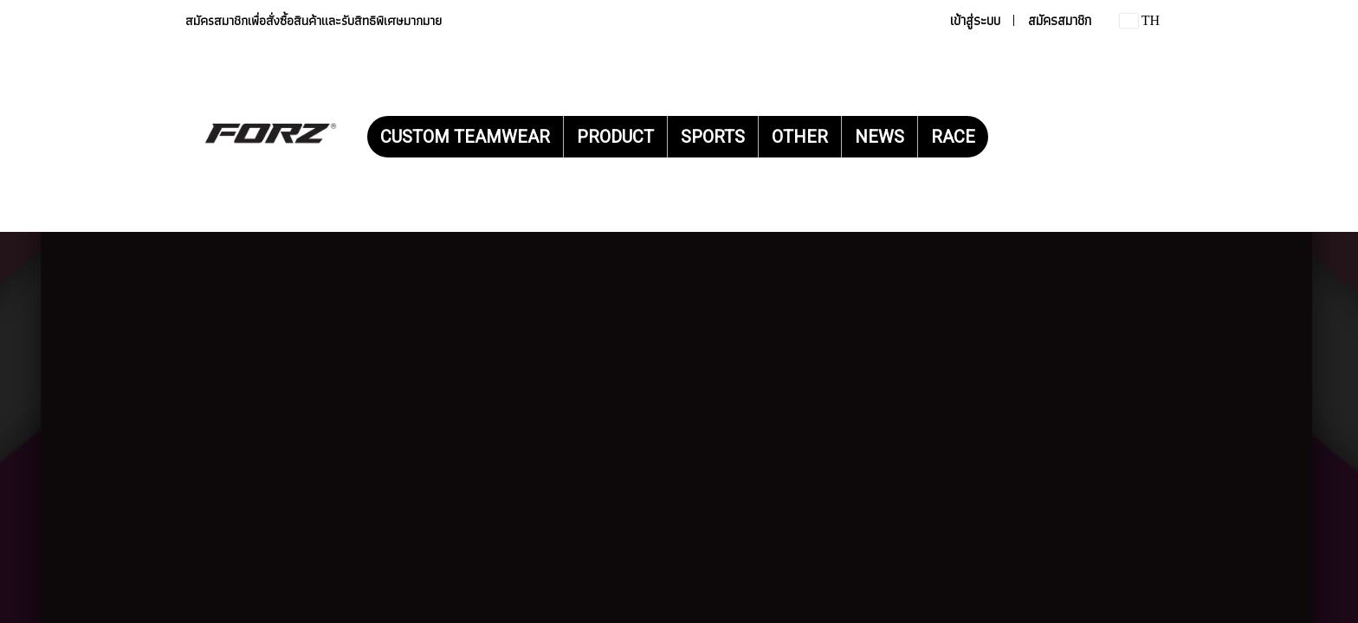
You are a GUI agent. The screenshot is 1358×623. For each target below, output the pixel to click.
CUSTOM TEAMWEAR (465, 136)
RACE (953, 136)
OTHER (800, 136)
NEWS (879, 136)
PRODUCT (615, 136)
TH (1140, 20)
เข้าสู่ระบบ (975, 20)
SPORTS (713, 136)
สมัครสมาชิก (1059, 20)
